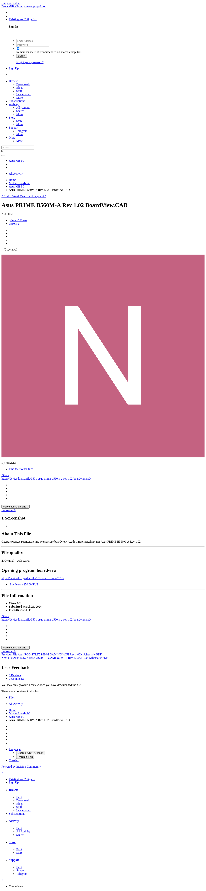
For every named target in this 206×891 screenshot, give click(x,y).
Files (12, 697)
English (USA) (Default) (30, 753)
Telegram (21, 130)
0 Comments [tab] (16, 678)
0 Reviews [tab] (15, 675)
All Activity (23, 107)
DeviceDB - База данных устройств (23, 6)
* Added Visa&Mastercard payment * (23, 196)
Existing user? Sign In (23, 19)
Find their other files (21, 469)
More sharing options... (15, 506)
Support (13, 127)
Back (19, 797)
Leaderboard (23, 94)
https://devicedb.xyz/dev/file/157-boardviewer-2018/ (32, 578)
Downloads (23, 84)
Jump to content (10, 3)
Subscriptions (17, 101)
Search (20, 111)
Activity (13, 104)
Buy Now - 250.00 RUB (23, 584)
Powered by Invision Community (21, 766)
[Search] (17, 147)
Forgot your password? (29, 62)
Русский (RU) (25, 756)
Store (12, 117)
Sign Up (14, 68)
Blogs (19, 87)
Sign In (22, 55)
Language (15, 749)
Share (5, 475)
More (19, 97)
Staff (19, 91)
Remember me (25, 52)
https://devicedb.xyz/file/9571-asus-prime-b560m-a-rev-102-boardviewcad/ (46, 478)
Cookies (13, 760)
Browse (13, 81)
